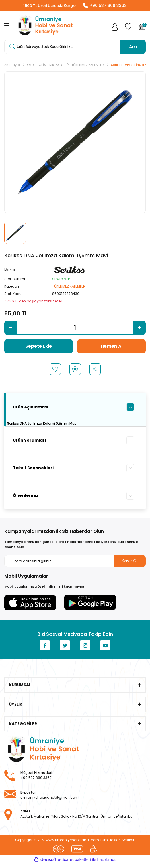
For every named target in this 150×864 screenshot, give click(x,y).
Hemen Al (111, 346)
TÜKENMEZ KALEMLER (68, 286)
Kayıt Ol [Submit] (130, 561)
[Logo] (44, 25)
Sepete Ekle (38, 346)
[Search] (75, 47)
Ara (133, 47)
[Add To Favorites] (55, 369)
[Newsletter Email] (75, 561)
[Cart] (142, 29)
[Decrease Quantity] (10, 328)
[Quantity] (75, 328)
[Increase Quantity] (139, 328)
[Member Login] (115, 29)
